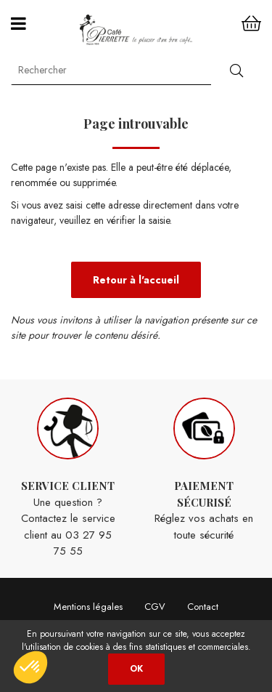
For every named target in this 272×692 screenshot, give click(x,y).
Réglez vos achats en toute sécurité (204, 470)
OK (136, 668)
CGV (154, 606)
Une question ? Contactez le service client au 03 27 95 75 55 (68, 478)
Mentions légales (88, 606)
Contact (202, 606)
